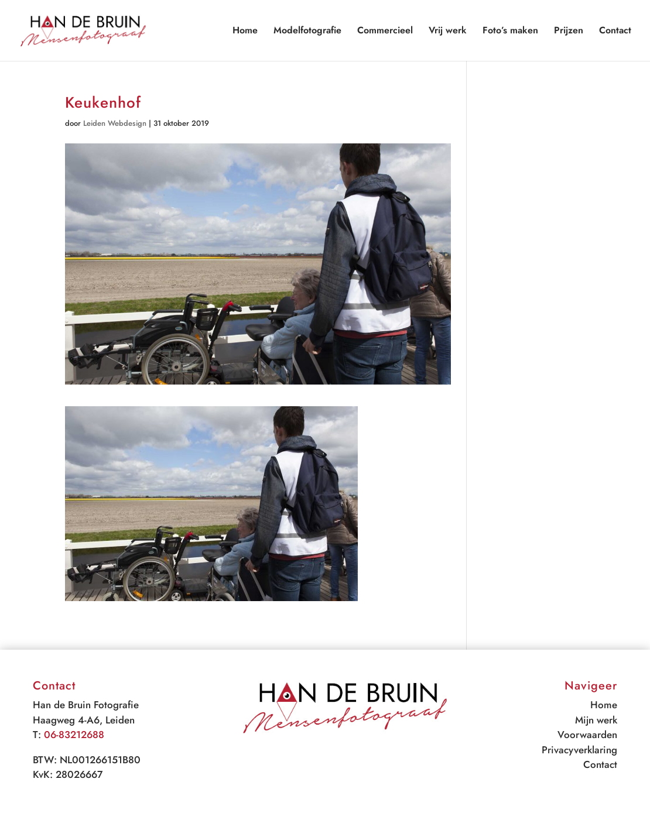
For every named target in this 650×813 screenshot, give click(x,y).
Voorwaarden (587, 735)
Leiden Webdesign (114, 123)
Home (245, 31)
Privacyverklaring (579, 750)
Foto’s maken (510, 31)
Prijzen (568, 31)
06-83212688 (74, 735)
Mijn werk (596, 720)
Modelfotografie (307, 31)
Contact (615, 31)
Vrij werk (448, 31)
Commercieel (385, 31)
